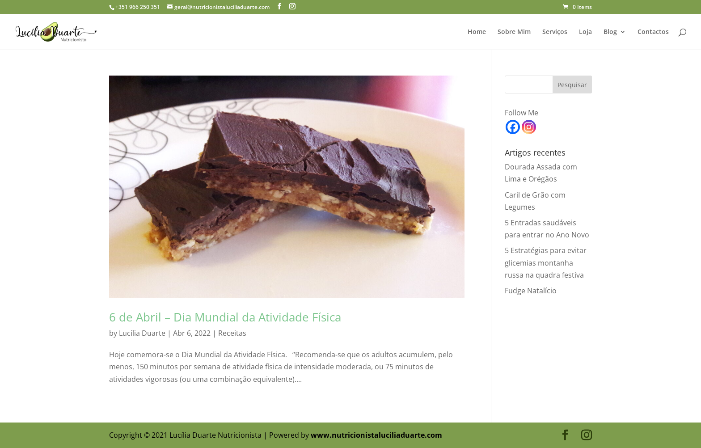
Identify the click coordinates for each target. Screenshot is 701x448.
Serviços (554, 32)
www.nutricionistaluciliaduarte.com (376, 435)
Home (477, 32)
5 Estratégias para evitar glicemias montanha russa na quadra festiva (546, 262)
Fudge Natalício (531, 291)
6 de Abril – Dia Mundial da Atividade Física (225, 317)
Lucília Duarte (142, 333)
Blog (610, 32)
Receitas (232, 333)
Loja (585, 32)
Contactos (653, 32)
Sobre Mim (514, 32)
